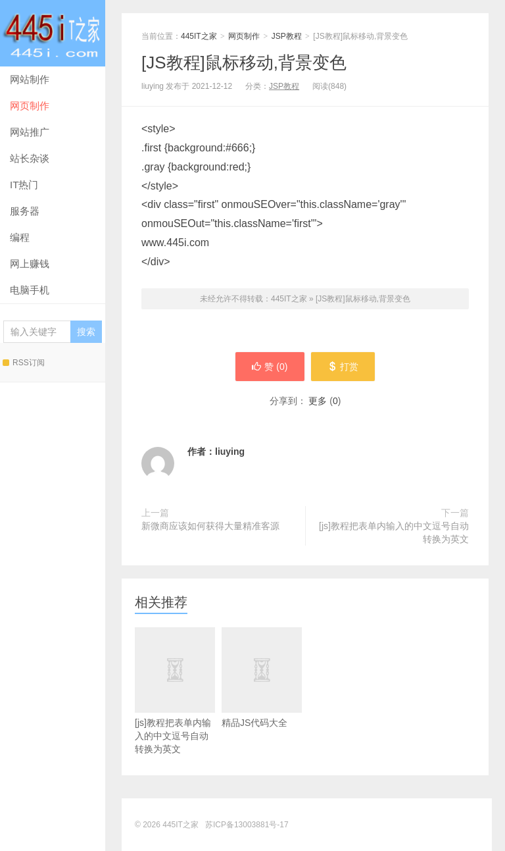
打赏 (342, 366)
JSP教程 (287, 36)
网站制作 (29, 79)
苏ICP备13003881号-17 (247, 824)
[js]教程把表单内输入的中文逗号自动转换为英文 (394, 532)
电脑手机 (29, 290)
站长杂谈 (29, 158)
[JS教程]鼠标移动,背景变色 (244, 62)
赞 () (269, 366)
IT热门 (24, 184)
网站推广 (29, 132)
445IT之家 (52, 33)
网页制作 (29, 105)
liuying (230, 451)
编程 (20, 237)
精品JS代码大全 (262, 696)
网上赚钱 (29, 263)
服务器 (24, 211)
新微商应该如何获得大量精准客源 (210, 526)
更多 (317, 401)
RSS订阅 (24, 362)
